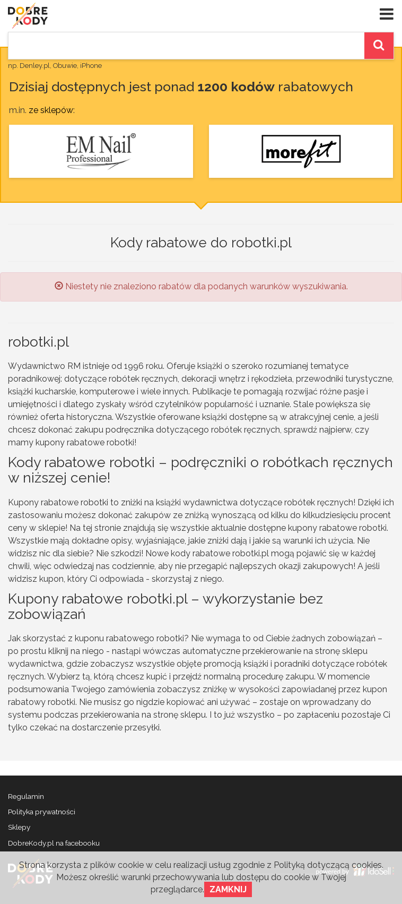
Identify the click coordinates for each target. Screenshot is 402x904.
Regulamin (26, 796)
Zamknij (228, 889)
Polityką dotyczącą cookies (328, 865)
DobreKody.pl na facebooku (54, 843)
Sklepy (19, 827)
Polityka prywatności (41, 811)
